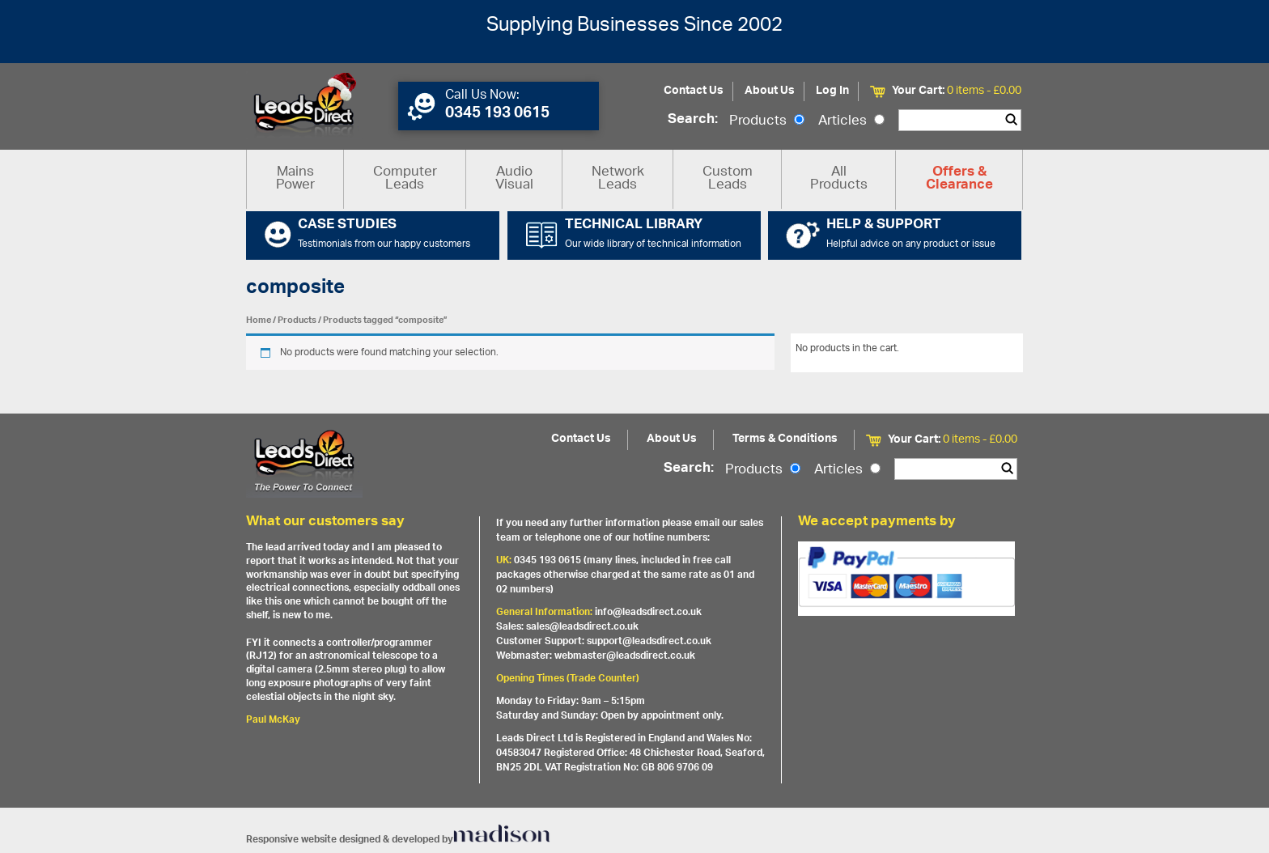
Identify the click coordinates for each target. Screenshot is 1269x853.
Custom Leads (727, 179)
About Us (770, 91)
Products (766, 121)
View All (993, 351)
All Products (839, 179)
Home (258, 320)
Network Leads (618, 179)
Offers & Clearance (959, 180)
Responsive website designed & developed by (398, 840)
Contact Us (694, 91)
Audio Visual (514, 179)
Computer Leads (405, 179)
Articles (851, 121)
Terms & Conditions (785, 439)
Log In (832, 91)
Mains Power (295, 179)
